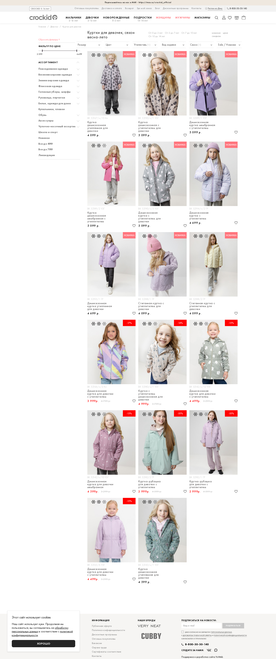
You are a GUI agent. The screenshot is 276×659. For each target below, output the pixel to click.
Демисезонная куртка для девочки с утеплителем (100, 393)
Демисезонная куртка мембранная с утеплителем (202, 125)
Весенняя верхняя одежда (55, 74)
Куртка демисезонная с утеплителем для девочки (149, 126)
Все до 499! (45, 143)
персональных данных (221, 632)
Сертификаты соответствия (106, 651)
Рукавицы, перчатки (51, 97)
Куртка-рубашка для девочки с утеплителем (149, 484)
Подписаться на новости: (199, 620)
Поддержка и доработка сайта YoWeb (202, 656)
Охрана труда (99, 647)
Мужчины (182, 17)
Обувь (42, 115)
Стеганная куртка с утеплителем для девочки (151, 306)
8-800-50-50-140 (238, 8)
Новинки (44, 138)
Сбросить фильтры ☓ (49, 39)
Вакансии (97, 643)
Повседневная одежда (53, 69)
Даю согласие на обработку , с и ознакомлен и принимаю (214, 635)
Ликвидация (46, 155)
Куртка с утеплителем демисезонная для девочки (150, 395)
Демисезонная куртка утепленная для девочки (99, 306)
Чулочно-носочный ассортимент (59, 126)
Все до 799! (45, 149)
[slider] (42, 51)
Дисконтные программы (175, 8)
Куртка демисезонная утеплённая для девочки (97, 126)
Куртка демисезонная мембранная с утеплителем (96, 217)
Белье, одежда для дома (54, 103)
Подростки (143, 19)
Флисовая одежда (50, 86)
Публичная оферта (102, 625)
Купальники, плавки (51, 109)
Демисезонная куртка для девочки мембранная (100, 484)
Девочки (92, 19)
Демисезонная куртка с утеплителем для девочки (149, 217)
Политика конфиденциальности (108, 630)
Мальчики (73, 19)
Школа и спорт (48, 132)
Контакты (196, 8)
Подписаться (233, 625)
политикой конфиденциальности (230, 635)
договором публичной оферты (197, 635)
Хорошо (43, 643)
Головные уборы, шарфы (54, 92)
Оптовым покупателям (86, 8)
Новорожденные (116, 19)
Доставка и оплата (112, 8)
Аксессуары (46, 120)
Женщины (163, 17)
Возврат (129, 8)
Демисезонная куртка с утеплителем (199, 215)
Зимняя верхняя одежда (53, 80)
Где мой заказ (144, 8)
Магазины (202, 17)
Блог (157, 8)
